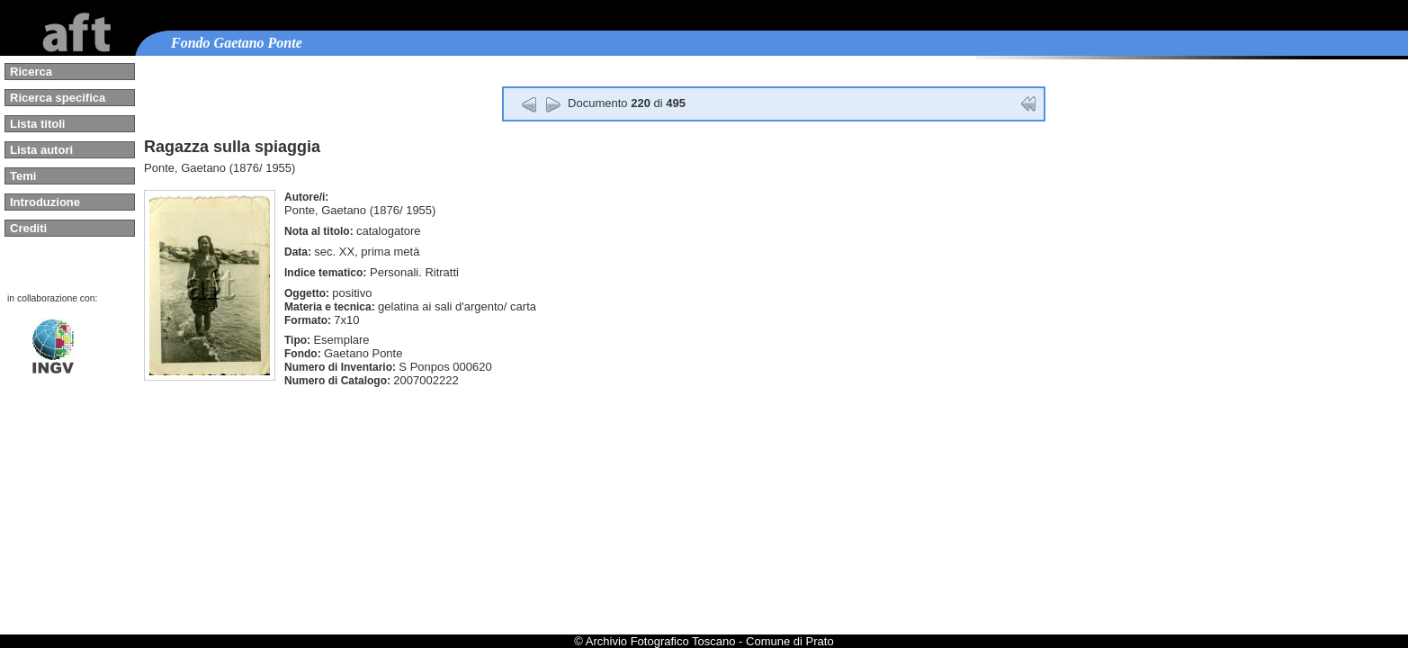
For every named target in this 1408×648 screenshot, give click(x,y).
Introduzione (45, 202)
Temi (23, 176)
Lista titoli (37, 123)
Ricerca (31, 71)
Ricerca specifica (57, 97)
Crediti (28, 228)
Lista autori (41, 150)
